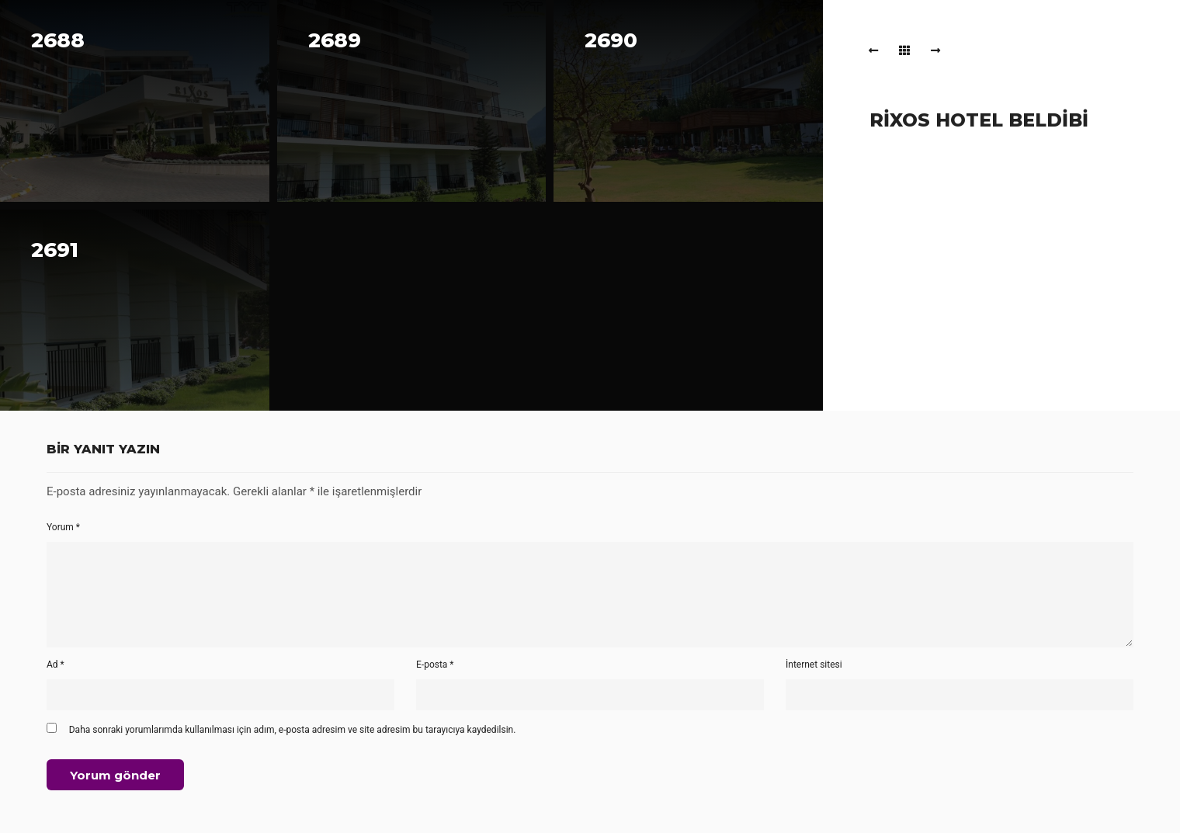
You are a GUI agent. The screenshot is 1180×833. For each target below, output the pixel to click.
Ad (55, 664)
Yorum (63, 527)
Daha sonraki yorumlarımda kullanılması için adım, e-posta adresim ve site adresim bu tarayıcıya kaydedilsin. (292, 729)
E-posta (435, 664)
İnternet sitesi (814, 664)
